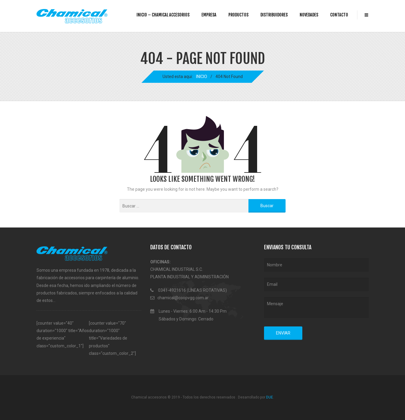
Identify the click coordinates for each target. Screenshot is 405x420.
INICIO (201, 76)
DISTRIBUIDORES (274, 14)
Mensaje (316, 307)
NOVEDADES (309, 14)
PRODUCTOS (238, 14)
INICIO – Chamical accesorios (162, 14)
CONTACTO (339, 14)
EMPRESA (208, 14)
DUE (269, 397)
